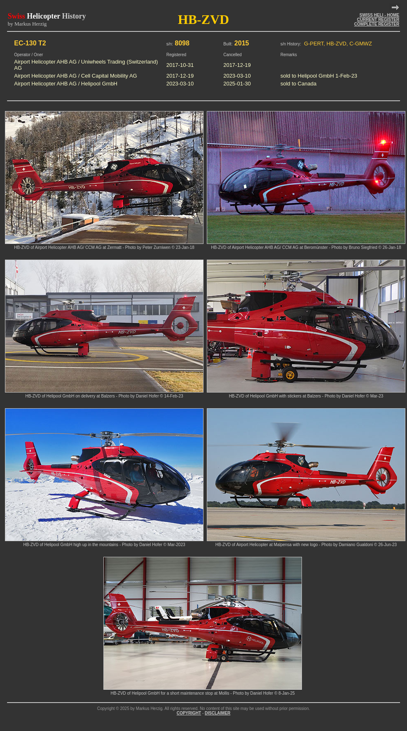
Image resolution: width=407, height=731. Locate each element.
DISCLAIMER (217, 713)
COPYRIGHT (189, 713)
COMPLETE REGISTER (376, 24)
